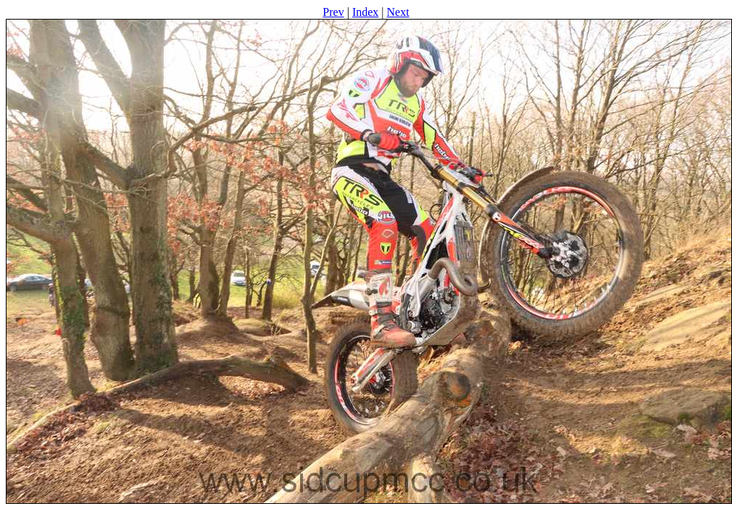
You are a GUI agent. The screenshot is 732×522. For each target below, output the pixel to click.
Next (398, 12)
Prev (333, 12)
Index (365, 12)
